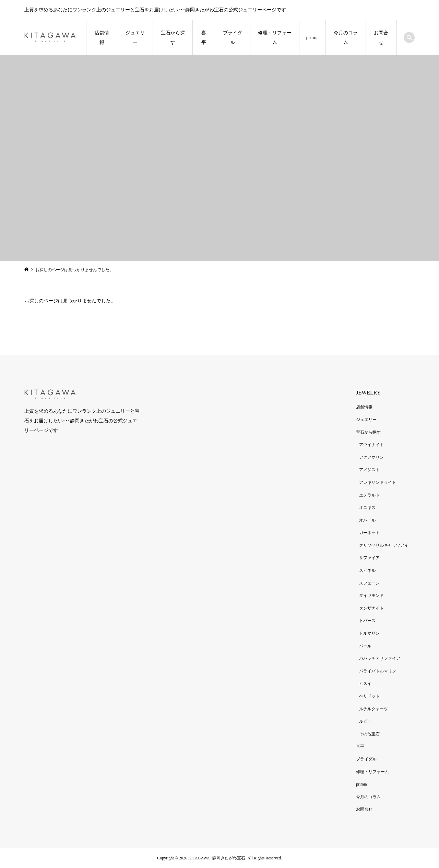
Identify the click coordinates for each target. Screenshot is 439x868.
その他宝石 (369, 734)
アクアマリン (371, 457)
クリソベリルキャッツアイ (383, 545)
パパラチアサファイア (379, 658)
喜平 (203, 37)
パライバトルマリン (377, 671)
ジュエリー (135, 37)
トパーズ (367, 620)
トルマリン (369, 633)
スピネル (367, 570)
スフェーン (369, 583)
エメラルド (369, 495)
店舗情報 (102, 37)
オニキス (367, 507)
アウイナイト (371, 444)
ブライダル (232, 37)
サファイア (369, 557)
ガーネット (369, 532)
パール (365, 646)
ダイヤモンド (371, 595)
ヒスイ (365, 683)
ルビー (365, 721)
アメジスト (369, 469)
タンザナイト (371, 608)
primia (312, 37)
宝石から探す (173, 37)
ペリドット (369, 696)
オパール (367, 520)
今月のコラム (346, 37)
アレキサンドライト (377, 482)
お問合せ (381, 37)
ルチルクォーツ (373, 708)
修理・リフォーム (275, 37)
